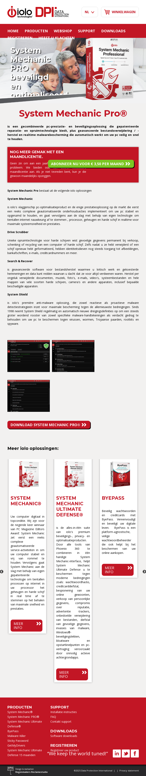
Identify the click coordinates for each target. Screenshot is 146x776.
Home (13, 30)
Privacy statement (129, 770)
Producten (36, 30)
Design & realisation (31, 770)
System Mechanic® (20, 712)
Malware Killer (16, 736)
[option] (27, 547)
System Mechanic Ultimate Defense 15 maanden (24, 752)
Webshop (63, 30)
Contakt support (60, 721)
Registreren (19, 37)
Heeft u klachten (56, 37)
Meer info (18, 625)
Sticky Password (17, 741)
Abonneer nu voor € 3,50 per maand (87, 163)
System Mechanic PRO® (23, 717)
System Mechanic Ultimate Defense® (24, 724)
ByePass (13, 731)
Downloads (113, 30)
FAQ (53, 717)
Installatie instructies (63, 712)
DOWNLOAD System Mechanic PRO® (45, 424)
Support (86, 30)
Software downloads (63, 736)
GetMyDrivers (16, 745)
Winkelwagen (120, 12)
